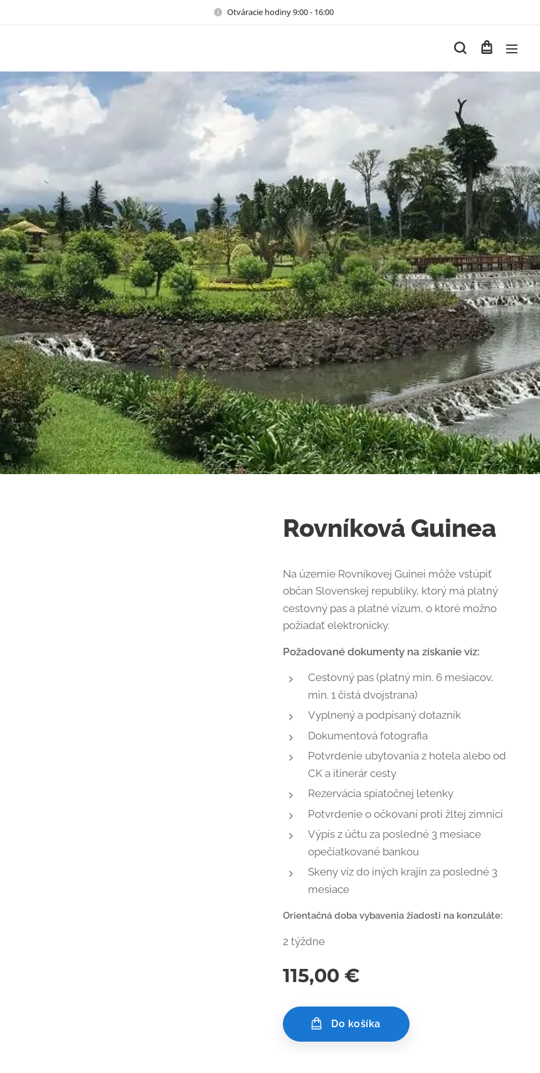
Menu (511, 49)
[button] (460, 48)
